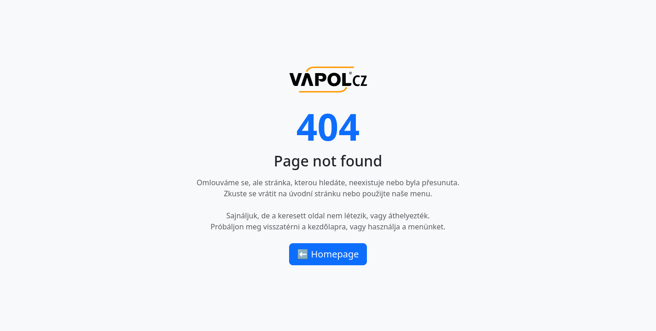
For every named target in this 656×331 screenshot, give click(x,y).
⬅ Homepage (328, 254)
